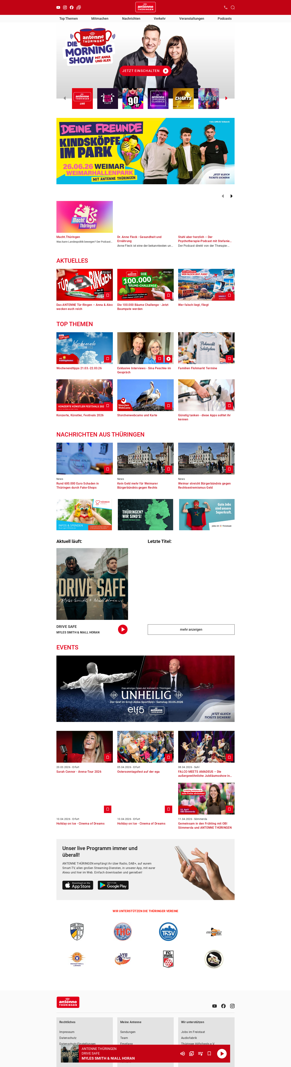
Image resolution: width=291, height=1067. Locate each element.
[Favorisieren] (209, 1054)
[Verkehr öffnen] (78, 7)
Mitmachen (99, 18)
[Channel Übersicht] (191, 1054)
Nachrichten (131, 18)
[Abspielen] (222, 1053)
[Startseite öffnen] (145, 7)
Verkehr (160, 18)
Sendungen (128, 1032)
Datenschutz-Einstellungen (77, 1044)
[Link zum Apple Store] (77, 886)
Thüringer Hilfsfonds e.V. (198, 1044)
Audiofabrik (189, 1038)
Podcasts (225, 18)
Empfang (126, 1044)
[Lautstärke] (183, 1054)
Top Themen (68, 18)
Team (124, 1038)
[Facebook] (71, 7)
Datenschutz (67, 1038)
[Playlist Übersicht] (200, 1054)
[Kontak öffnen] (225, 7)
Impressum (67, 1032)
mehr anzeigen (191, 629)
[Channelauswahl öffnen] (233, 7)
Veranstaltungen (191, 18)
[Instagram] (65, 7)
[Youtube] (58, 7)
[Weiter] (232, 196)
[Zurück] (223, 196)
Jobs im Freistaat (193, 1032)
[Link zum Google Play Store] (113, 886)
